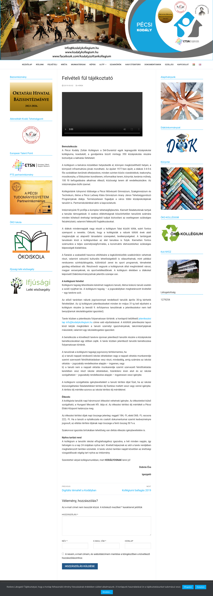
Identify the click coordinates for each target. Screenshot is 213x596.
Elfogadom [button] (188, 587)
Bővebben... (107, 592)
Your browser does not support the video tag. (102, 114)
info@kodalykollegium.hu (79, 322)
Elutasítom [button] (200, 587)
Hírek (79, 86)
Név (65, 541)
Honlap (129, 541)
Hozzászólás (70, 514)
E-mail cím (99, 541)
